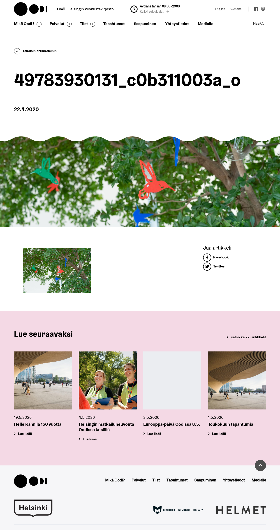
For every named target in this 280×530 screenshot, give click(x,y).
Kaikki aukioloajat (154, 11)
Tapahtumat (114, 23)
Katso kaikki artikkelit (248, 337)
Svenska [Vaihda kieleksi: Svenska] (235, 9)
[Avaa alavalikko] (38, 24)
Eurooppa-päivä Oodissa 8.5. (171, 424)
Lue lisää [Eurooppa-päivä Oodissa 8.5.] (154, 433)
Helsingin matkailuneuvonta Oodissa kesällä (106, 426)
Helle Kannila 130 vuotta (37, 424)
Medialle (205, 23)
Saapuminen (145, 23)
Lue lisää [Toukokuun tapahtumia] (219, 433)
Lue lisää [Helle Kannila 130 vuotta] (25, 433)
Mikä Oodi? (24, 23)
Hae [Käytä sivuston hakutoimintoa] (258, 23)
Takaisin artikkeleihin (35, 51)
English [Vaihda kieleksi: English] (220, 9)
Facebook (216, 257)
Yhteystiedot (177, 23)
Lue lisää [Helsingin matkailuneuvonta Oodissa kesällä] (90, 439)
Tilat (84, 23)
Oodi (31, 9)
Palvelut (57, 23)
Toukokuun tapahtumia (230, 424)
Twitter (213, 266)
